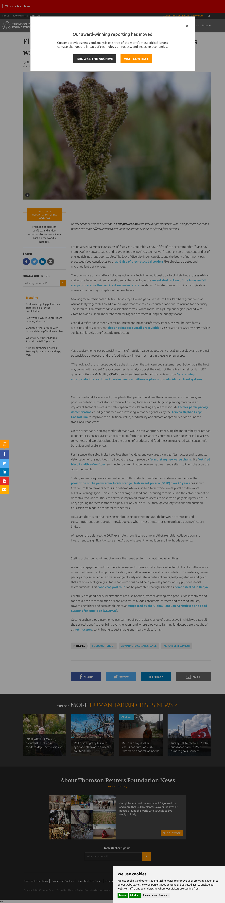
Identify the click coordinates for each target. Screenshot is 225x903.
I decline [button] (134, 895)
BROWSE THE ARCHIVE (95, 59)
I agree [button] (123, 895)
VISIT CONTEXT (136, 59)
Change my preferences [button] (156, 895)
